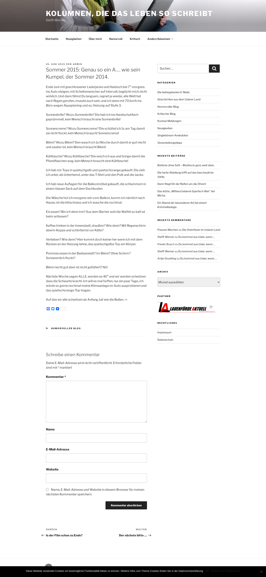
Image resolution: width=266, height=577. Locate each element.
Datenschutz (165, 339)
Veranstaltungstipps (169, 142)
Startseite (51, 38)
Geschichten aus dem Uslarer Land (178, 99)
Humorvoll (115, 38)
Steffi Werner (165, 236)
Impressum (164, 332)
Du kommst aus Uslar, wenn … (196, 236)
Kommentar (56, 377)
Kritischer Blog (166, 113)
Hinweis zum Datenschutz (225, 570)
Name (50, 429)
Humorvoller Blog (66, 328)
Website (52, 469)
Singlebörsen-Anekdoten (172, 135)
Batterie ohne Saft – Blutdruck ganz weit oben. (185, 165)
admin (77, 64)
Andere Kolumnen (160, 38)
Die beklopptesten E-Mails (173, 92)
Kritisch (135, 38)
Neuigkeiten (73, 38)
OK (207, 570)
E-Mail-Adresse (57, 449)
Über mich (95, 38)
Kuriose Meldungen (169, 120)
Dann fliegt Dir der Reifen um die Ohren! (181, 183)
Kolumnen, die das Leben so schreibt (129, 13)
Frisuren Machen (167, 229)
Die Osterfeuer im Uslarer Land (201, 229)
